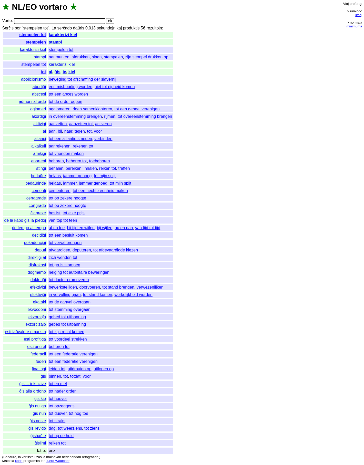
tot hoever (58, 398)
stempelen (36, 42)
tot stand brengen (118, 287)
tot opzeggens (62, 406)
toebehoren (99, 161)
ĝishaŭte (38, 436)
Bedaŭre (9, 457)
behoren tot (76, 161)
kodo (19, 461)
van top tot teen (63, 220)
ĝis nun (39, 413)
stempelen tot (32, 35)
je (64, 72)
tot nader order (62, 391)
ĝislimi (40, 443)
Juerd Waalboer (57, 461)
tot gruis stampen (64, 265)
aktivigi (39, 124)
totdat (75, 376)
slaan (97, 57)
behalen (56, 168)
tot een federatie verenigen (73, 354)
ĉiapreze (38, 213)
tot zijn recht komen (66, 332)
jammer (69, 183)
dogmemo (37, 272)
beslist (54, 213)
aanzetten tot (81, 124)
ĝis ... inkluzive (32, 384)
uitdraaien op (80, 369)
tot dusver (57, 413)
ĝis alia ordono (32, 391)
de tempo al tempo (29, 228)
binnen (55, 376)
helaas (55, 176)
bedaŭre (38, 176)
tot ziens (92, 428)
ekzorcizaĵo (35, 324)
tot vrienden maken (66, 153)
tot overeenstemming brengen (145, 116)
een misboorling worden (70, 86)
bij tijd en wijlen (81, 228)
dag (52, 428)
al (50, 72)
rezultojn (154, 28)
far (43, 461)
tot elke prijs (73, 213)
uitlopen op (104, 369)
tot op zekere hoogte (67, 198)
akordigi (39, 116)
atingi (41, 168)
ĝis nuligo (37, 406)
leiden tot (57, 369)
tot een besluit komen (68, 235)
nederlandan (71, 457)
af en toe (57, 228)
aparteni (38, 161)
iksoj (358, 15)
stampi (55, 42)
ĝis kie (40, 398)
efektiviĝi (38, 294)
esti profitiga (35, 339)
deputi (40, 250)
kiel (71, 72)
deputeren (82, 250)
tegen (80, 131)
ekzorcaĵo (37, 317)
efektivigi (38, 287)
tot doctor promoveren (69, 280)
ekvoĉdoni (36, 309)
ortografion (90, 457)
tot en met (58, 384)
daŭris (78, 28)
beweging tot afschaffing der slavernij (82, 79)
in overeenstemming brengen (75, 116)
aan (52, 131)
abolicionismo (33, 79)
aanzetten (58, 124)
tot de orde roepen (65, 101)
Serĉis (7, 28)
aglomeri (38, 109)
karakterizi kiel (63, 35)
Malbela (8, 461)
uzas (38, 457)
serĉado (64, 28)
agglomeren (59, 109)
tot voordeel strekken (68, 339)
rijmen (109, 116)
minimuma (354, 26)
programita (31, 461)
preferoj (355, 4)
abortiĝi (39, 86)
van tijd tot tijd (147, 228)
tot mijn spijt (104, 176)
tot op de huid (61, 436)
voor (98, 131)
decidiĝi (39, 235)
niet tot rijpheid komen (115, 86)
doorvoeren (89, 287)
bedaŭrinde (35, 183)
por (18, 28)
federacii (38, 354)
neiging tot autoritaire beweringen (79, 272)
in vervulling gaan (65, 294)
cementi (39, 190)
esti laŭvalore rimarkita (25, 332)
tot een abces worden (68, 94)
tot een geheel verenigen (136, 109)
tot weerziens (70, 428)
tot (43, 72)
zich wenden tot (63, 257)
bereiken (73, 168)
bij (60, 131)
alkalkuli (38, 146)
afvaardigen (59, 250)
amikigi (39, 153)
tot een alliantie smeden (70, 138)
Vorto (7, 21)
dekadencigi (35, 242)
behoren (56, 161)
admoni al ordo (32, 101)
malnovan (53, 457)
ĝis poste (37, 421)
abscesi (39, 94)
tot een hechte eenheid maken (100, 190)
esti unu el (36, 346)
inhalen (90, 168)
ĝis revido (37, 428)
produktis (131, 28)
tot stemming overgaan (69, 309)
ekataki (39, 302)
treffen (124, 168)
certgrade (37, 205)
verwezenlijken (150, 287)
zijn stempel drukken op (146, 57)
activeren (103, 124)
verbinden (103, 138)
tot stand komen (97, 294)
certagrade (36, 198)
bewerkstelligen (63, 287)
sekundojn (106, 28)
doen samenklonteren (92, 109)
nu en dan (124, 228)
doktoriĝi (38, 280)
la (19, 457)
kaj (119, 28)
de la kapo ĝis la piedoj (25, 220)
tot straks (57, 421)
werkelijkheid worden (133, 294)
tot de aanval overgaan (69, 302)
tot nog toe (78, 413)
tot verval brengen (65, 242)
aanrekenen (59, 146)
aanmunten (59, 57)
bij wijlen (104, 228)
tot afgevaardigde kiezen (115, 250)
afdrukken (80, 57)
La (54, 28)
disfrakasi (37, 265)
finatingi (39, 369)
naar (68, 131)
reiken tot (107, 168)
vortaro (53, 7)
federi (41, 361)
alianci (40, 138)
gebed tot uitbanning (67, 317)
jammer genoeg (77, 176)
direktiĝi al (36, 257)
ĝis (57, 72)
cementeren (59, 190)
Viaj (346, 4)
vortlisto (28, 457)
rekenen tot (83, 146)
